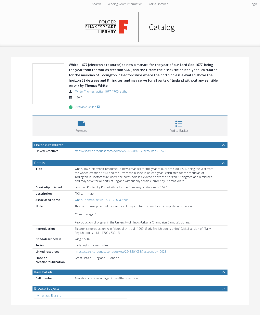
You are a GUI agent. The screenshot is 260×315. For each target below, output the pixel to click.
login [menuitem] (254, 4)
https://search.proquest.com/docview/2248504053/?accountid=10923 (120, 151)
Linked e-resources (48, 145)
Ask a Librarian (158, 4)
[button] (81, 125)
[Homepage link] (130, 25)
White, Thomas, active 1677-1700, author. (102, 91)
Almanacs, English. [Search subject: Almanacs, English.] (49, 295)
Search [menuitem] (96, 4)
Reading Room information (125, 4)
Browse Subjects (46, 288)
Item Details (43, 272)
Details (39, 163)
